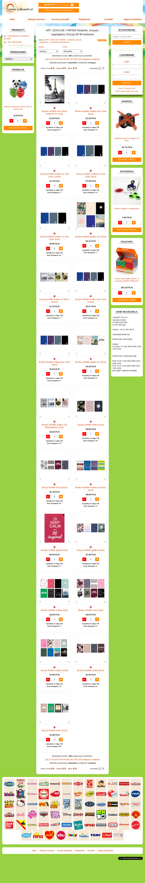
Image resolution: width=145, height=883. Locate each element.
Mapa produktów (131, 19)
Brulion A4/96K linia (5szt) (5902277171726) (54, 110)
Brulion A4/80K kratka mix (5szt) (90, 238)
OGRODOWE (12, 185)
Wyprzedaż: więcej (127, 227)
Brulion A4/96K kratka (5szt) (90, 686)
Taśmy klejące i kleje (18, 71)
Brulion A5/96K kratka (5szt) (54, 622)
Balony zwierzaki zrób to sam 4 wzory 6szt (18, 285)
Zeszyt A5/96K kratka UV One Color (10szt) (54, 174)
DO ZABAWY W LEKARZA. (18, 118)
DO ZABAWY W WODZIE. (17, 131)
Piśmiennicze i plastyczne (20, 65)
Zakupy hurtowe (37, 19)
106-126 (77, 58)
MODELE (11, 176)
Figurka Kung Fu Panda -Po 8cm (126, 137)
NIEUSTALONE (13, 219)
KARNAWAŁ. (12, 155)
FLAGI (9, 137)
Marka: (41, 46)
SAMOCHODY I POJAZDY (17, 200)
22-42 (54, 58)
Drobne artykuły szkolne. (19, 58)
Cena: (65, 46)
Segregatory (18, 98)
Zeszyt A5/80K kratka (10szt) (54, 686)
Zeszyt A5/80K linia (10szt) (54, 750)
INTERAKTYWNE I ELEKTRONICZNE (13, 151)
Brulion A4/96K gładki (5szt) (54, 558)
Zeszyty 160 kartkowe (21, 101)
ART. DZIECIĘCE (14, 49)
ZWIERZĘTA (12, 216)
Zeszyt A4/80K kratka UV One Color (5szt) (54, 239)
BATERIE (11, 109)
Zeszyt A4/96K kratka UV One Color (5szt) (91, 174)
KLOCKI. (10, 158)
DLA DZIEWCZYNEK (15, 115)
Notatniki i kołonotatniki (22, 92)
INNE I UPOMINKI (14, 143)
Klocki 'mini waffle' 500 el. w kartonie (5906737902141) (127, 277)
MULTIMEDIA (12, 179)
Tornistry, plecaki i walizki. (20, 55)
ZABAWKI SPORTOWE (16, 213)
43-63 (59, 58)
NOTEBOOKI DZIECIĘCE (17, 182)
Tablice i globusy (16, 68)
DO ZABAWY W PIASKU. (17, 125)
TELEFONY (12, 203)
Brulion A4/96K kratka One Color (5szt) (90, 110)
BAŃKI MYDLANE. (14, 106)
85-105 (70, 58)
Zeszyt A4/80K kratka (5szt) (91, 430)
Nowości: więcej (126, 157)
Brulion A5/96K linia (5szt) (90, 622)
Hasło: (127, 70)
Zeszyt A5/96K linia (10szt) (54, 494)
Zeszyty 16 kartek (20, 79)
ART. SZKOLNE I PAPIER (17, 52)
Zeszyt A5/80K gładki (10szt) (90, 558)
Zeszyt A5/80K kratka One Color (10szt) (90, 303)
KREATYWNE (12, 164)
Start (14, 19)
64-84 (64, 58)
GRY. (9, 140)
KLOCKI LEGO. (13, 161)
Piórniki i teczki (16, 61)
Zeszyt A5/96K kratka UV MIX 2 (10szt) (54, 303)
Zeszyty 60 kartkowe (21, 85)
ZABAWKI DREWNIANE (16, 210)
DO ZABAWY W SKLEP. (16, 128)
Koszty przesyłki (61, 19)
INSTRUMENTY (13, 147)
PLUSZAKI (11, 189)
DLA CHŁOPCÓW (14, 112)
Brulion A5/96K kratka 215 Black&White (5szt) (54, 431)
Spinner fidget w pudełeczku (126, 206)
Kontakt (107, 19)
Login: (127, 60)
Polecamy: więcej (127, 297)
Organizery (17, 95)
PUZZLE (10, 192)
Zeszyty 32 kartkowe (21, 82)
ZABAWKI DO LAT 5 (15, 206)
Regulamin (84, 19)
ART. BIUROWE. (13, 40)
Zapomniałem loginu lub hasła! (127, 89)
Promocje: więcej (18, 305)
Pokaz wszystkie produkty (59, 10)
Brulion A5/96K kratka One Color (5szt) (54, 367)
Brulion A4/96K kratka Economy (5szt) (91, 495)
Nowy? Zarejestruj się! (126, 86)
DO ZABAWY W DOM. (16, 121)
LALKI (9, 173)
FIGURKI (10, 134)
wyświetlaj (94, 67)
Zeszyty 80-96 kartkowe (22, 88)
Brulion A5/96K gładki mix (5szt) (91, 366)
